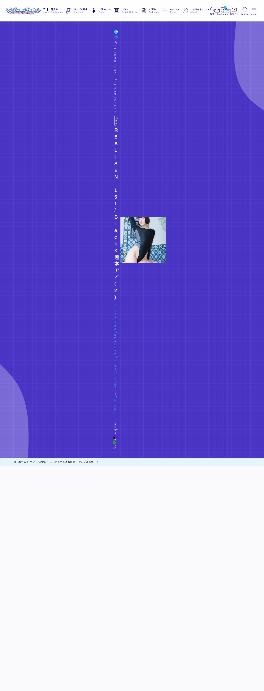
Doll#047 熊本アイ (30, 60)
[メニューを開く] (227, 10)
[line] (191, 68)
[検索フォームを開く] (204, 10)
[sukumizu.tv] (31, 11)
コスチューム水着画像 (45, 40)
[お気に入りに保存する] (21, 68)
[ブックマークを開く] (215, 10)
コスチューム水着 (27, 54)
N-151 (104, 54)
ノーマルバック (70, 54)
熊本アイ (90, 54)
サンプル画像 (22, 40)
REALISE (49, 54)
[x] (185, 68)
